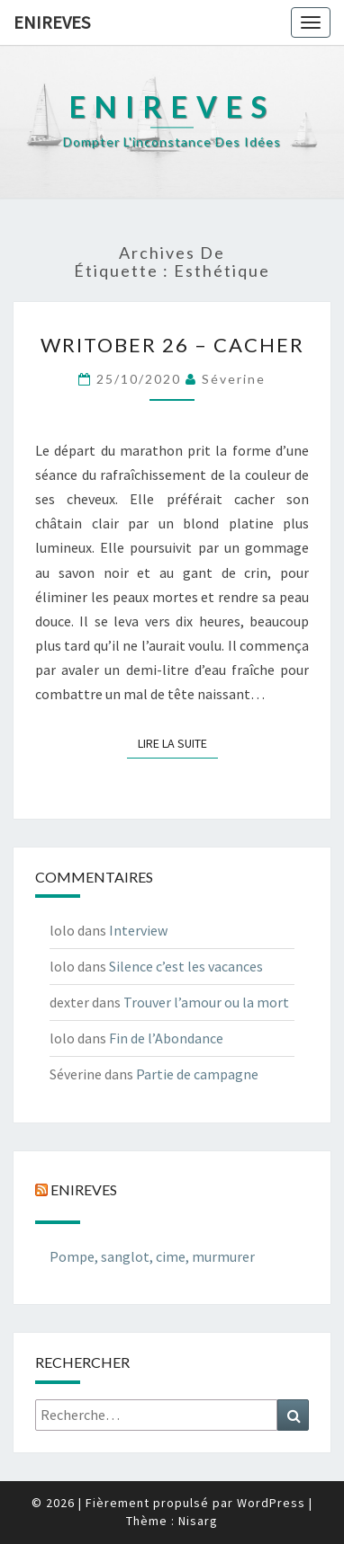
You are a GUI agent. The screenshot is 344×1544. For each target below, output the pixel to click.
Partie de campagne (197, 1074)
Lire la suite (178, 742)
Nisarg (198, 1521)
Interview (138, 930)
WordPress (271, 1503)
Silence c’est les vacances (186, 966)
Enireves (52, 22)
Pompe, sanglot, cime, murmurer (152, 1256)
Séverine (234, 378)
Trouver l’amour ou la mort (206, 1002)
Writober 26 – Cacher (172, 345)
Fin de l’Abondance (166, 1038)
